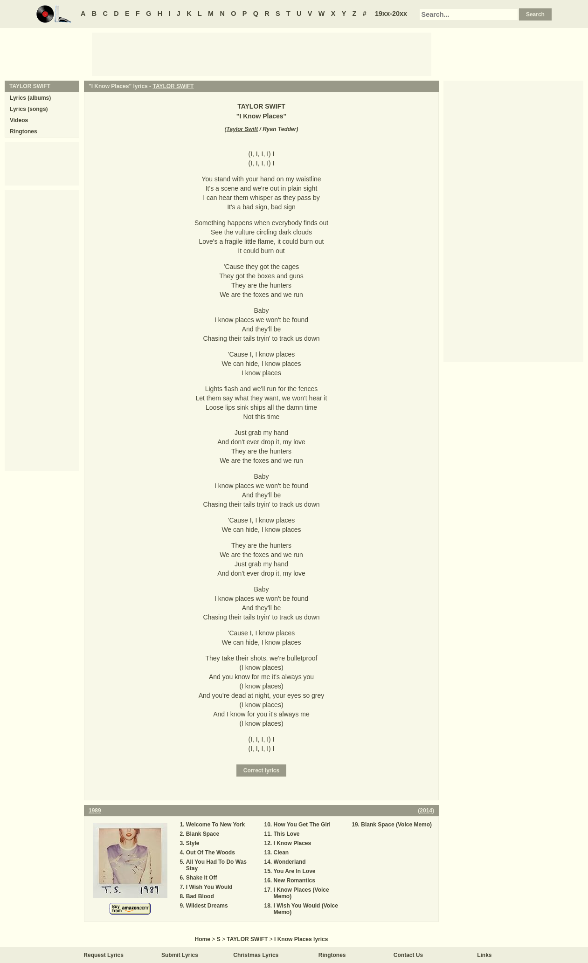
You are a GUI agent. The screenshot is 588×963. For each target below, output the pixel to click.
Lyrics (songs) (29, 109)
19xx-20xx (391, 13)
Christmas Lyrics (255, 955)
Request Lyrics (103, 955)
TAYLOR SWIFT (173, 86)
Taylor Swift (242, 129)
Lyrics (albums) (30, 98)
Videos (19, 120)
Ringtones (23, 131)
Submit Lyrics (179, 955)
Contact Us (408, 955)
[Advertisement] (261, 54)
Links (484, 955)
